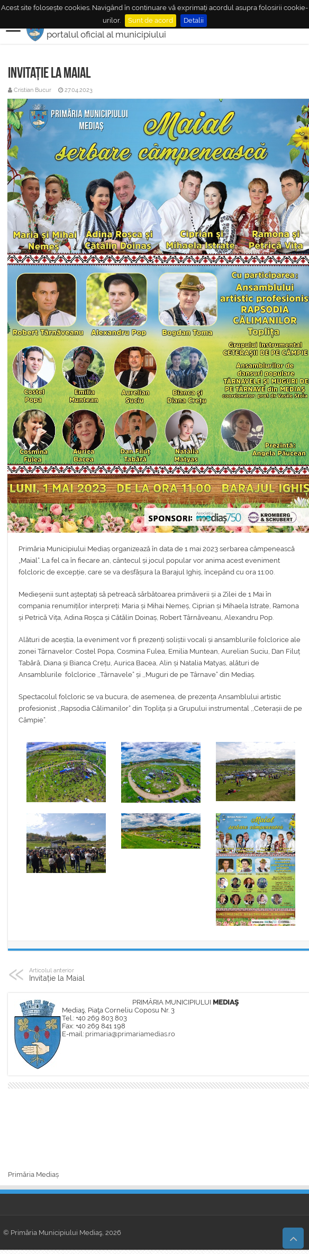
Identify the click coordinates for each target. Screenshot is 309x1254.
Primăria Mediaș (33, 1174)
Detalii (194, 20)
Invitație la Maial (83, 974)
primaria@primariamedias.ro (130, 1034)
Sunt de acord (150, 20)
